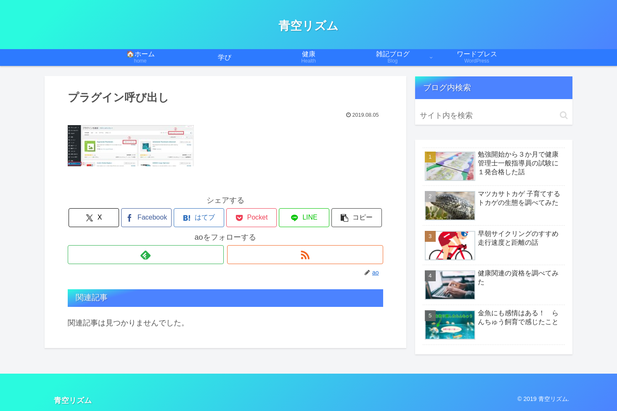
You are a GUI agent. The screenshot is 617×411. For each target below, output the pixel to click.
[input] (493, 116)
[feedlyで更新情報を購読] (146, 254)
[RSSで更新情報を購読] (305, 254)
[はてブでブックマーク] (199, 217)
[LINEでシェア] (304, 217)
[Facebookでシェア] (146, 217)
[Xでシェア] (94, 217)
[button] (356, 217)
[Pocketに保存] (251, 217)
